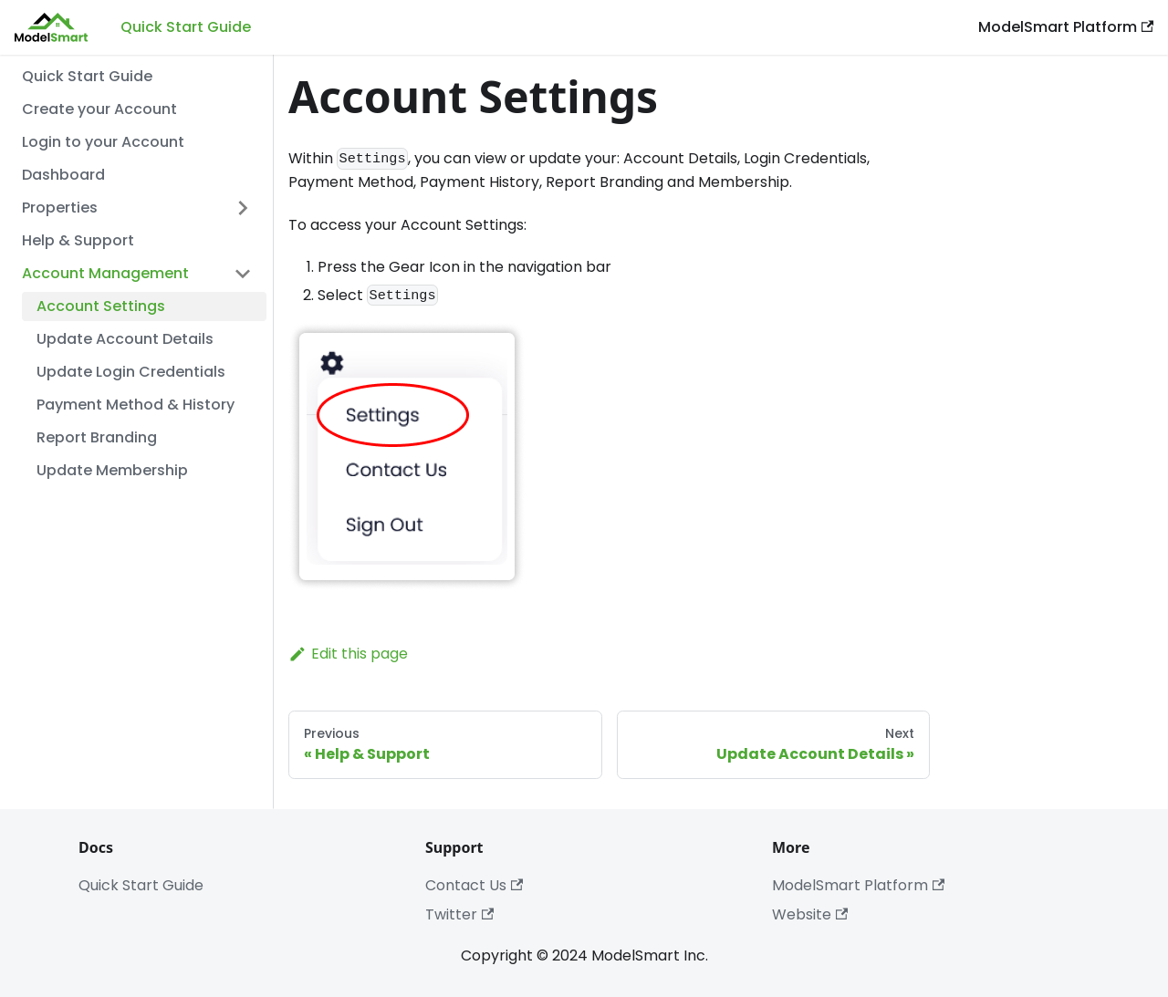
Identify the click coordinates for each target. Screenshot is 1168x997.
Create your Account (99, 109)
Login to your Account (103, 141)
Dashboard (63, 174)
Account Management (105, 273)
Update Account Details (125, 338)
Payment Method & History (135, 404)
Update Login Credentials (130, 371)
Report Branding (96, 437)
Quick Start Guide (185, 26)
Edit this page (348, 653)
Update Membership (112, 470)
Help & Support (78, 240)
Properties (60, 207)
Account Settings (100, 306)
